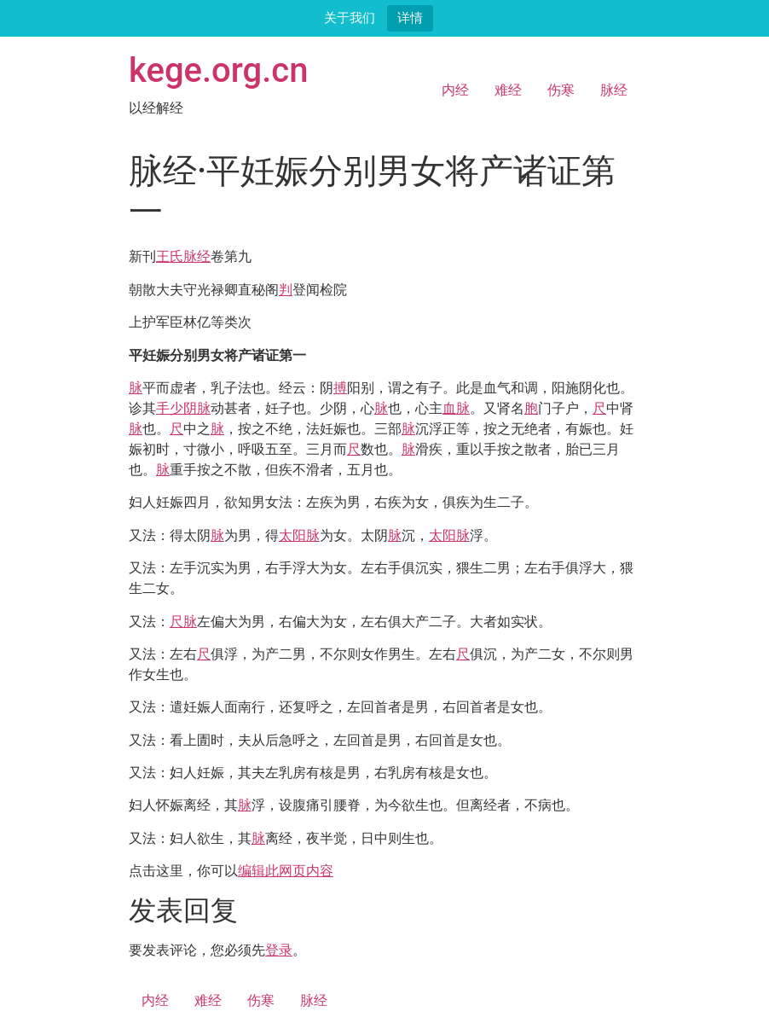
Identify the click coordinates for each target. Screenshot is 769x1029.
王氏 (169, 256)
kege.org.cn (219, 70)
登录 (278, 950)
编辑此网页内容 (285, 871)
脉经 (613, 90)
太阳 (292, 535)
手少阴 (176, 408)
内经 (455, 90)
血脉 (456, 408)
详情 (410, 17)
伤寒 (561, 90)
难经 (508, 90)
